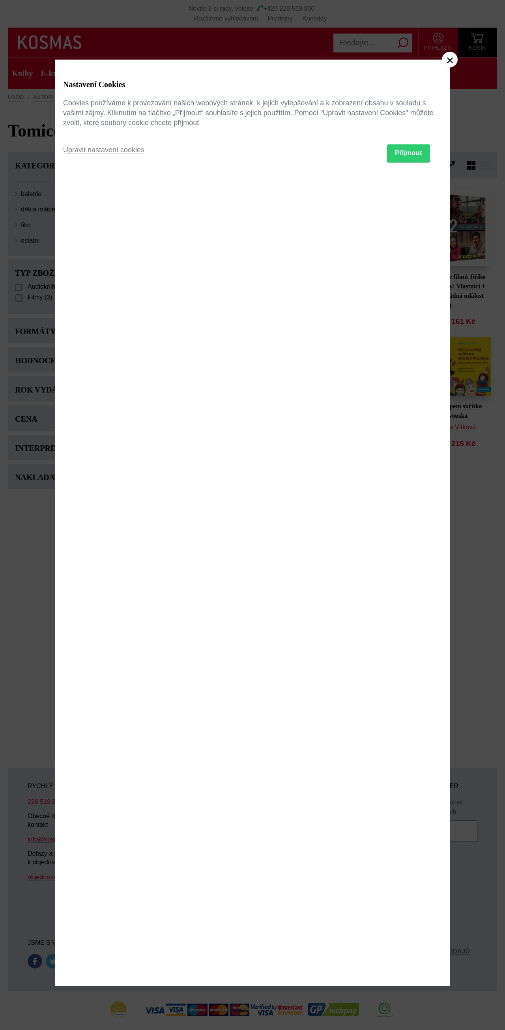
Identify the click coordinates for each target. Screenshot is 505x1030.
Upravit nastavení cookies (103, 558)
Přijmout (408, 560)
